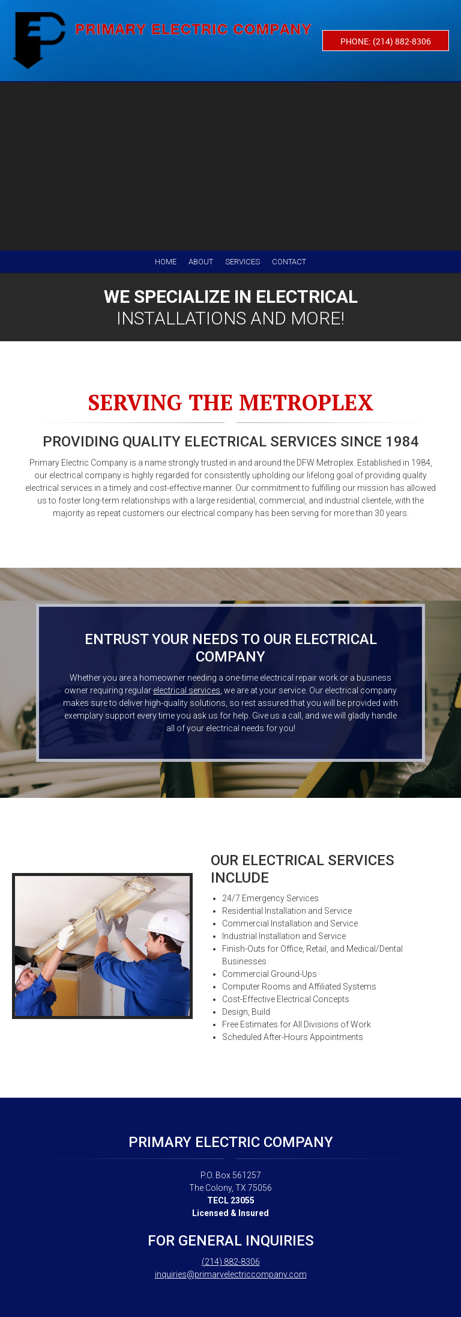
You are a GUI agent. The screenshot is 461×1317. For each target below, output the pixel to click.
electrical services (186, 690)
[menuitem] (165, 262)
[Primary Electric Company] (162, 40)
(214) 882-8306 (231, 1262)
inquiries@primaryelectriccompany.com (231, 1274)
